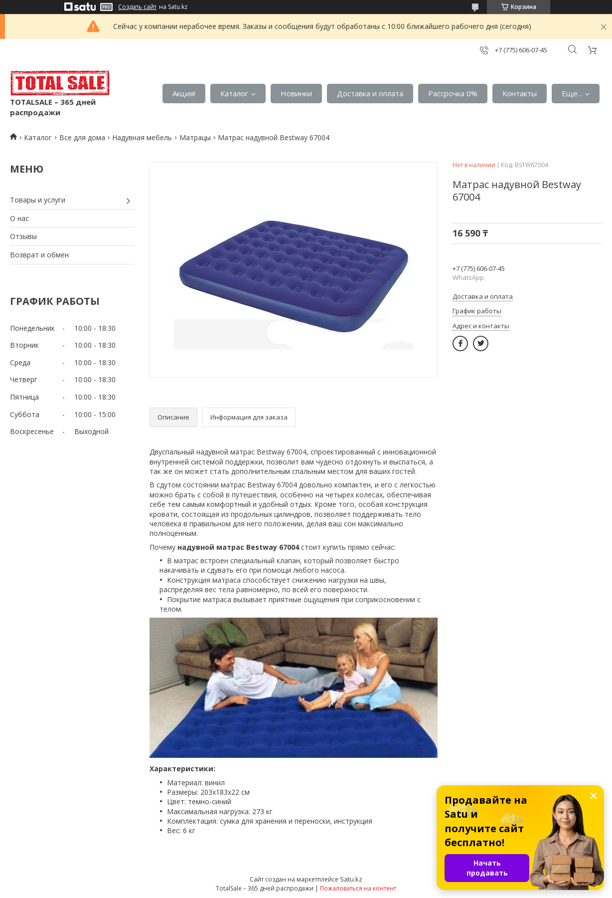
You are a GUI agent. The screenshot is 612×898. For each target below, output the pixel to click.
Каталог (234, 93)
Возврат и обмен (39, 254)
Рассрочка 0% (452, 93)
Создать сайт (137, 6)
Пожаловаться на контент (358, 888)
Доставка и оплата (370, 93)
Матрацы (195, 137)
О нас (19, 218)
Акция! (183, 93)
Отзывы (23, 236)
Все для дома (82, 137)
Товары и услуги (37, 200)
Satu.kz (351, 879)
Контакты (519, 93)
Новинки (296, 93)
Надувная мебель (142, 137)
